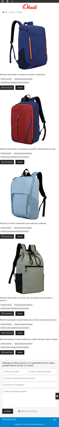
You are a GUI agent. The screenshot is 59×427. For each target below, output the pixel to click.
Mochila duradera (6, 153)
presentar (7, 411)
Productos (12, 12)
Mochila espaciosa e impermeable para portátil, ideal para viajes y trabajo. (29, 339)
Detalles (20, 88)
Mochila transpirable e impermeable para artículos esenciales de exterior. (28, 320)
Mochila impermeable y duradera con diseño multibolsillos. (23, 75)
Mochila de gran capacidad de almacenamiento (15, 82)
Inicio (4, 12)
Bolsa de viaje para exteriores (23, 79)
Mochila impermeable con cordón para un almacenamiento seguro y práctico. (26, 299)
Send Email (7, 87)
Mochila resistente (6, 79)
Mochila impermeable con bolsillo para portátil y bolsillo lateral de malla (27, 149)
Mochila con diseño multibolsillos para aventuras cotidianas (23, 223)
